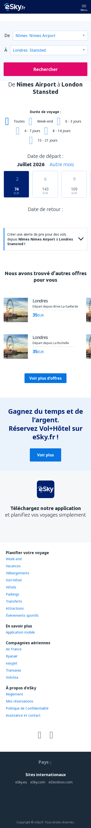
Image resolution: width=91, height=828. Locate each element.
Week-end (45, 121)
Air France (14, 649)
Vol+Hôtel (14, 580)
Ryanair (11, 656)
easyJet (11, 663)
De (7, 35)
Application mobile (20, 632)
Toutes (19, 121)
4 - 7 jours (32, 130)
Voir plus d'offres (45, 378)
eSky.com (37, 782)
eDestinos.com (61, 782)
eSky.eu (21, 782)
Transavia (13, 670)
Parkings (12, 594)
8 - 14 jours (62, 130)
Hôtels (11, 587)
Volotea (12, 677)
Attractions (15, 608)
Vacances (13, 566)
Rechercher (45, 69)
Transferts (14, 601)
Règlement (14, 694)
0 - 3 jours (73, 121)
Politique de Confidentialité (27, 708)
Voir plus (45, 455)
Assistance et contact (23, 715)
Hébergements (17, 573)
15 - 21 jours (48, 140)
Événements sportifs (22, 615)
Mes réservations (19, 701)
